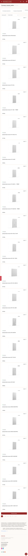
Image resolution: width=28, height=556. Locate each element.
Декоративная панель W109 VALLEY (9, 60)
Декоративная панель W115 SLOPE (8, 159)
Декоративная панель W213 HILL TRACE (9, 258)
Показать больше (14, 513)
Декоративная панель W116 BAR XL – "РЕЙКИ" (10, 184)
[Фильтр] (1, 278)
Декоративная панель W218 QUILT (8, 382)
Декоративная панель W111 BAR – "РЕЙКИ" (10, 109)
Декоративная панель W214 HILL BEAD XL (10, 283)
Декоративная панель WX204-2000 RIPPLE (10, 406)
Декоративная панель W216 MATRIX (9, 332)
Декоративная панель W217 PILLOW (9, 357)
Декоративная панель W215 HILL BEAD (9, 307)
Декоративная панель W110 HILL (8, 85)
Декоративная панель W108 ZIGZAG (9, 35)
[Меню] (1, 1)
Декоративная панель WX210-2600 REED (9, 481)
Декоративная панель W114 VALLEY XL (9, 134)
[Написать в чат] (26, 554)
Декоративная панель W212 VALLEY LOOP (10, 233)
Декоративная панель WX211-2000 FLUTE (10, 505)
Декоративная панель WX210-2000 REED (9, 456)
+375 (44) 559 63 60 (4, 544)
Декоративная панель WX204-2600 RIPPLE (10, 431)
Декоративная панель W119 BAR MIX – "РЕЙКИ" (11, 208)
